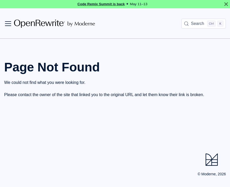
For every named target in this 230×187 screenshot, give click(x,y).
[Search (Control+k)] (203, 24)
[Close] (226, 4)
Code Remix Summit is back (101, 4)
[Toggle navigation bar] (8, 24)
